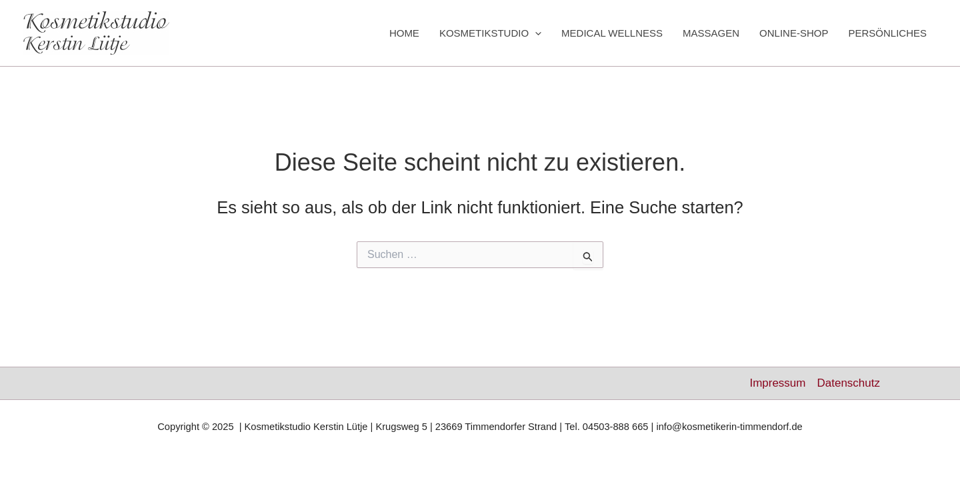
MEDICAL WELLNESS (612, 33)
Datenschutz (848, 383)
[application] (535, 33)
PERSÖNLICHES (887, 33)
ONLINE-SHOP (793, 33)
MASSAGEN (711, 33)
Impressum (777, 383)
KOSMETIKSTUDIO (490, 33)
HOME (404, 33)
